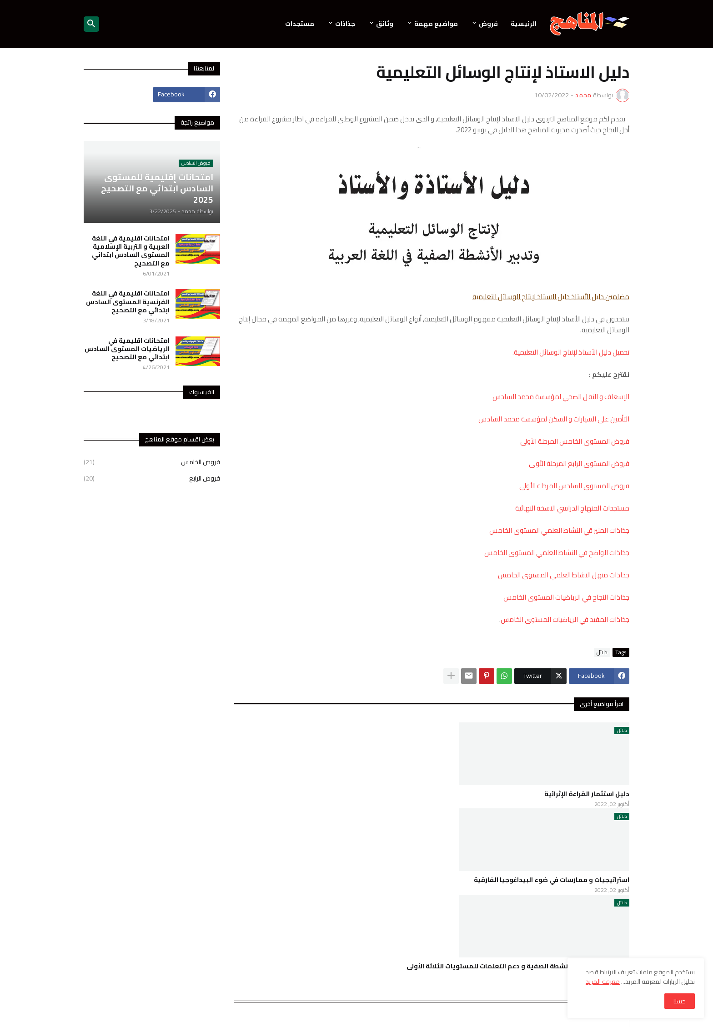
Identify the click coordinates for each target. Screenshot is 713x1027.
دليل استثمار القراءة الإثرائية (586, 794)
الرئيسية (524, 24)
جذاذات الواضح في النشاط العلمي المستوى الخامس (556, 552)
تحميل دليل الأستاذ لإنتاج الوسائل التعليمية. (570, 352)
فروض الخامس (152, 463)
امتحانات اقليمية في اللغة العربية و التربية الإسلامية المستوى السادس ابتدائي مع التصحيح (131, 250)
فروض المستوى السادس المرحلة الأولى (574, 485)
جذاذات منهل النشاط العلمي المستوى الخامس (563, 574)
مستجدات (299, 24)
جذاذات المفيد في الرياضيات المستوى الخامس (565, 619)
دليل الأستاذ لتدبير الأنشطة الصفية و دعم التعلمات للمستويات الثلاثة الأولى (518, 966)
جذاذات (345, 24)
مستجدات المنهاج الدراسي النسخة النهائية (572, 508)
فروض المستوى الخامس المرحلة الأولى (574, 441)
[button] (91, 24)
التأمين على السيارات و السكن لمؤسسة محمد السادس (553, 419)
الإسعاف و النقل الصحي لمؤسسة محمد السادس (560, 396)
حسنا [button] (679, 1001)
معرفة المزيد (603, 981)
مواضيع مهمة (436, 24)
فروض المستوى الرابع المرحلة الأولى (579, 463)
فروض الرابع (152, 477)
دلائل (602, 652)
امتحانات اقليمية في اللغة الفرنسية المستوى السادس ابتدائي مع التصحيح (128, 301)
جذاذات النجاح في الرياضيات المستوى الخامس (566, 597)
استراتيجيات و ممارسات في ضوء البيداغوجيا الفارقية (551, 880)
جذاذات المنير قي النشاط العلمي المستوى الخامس (559, 530)
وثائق (384, 24)
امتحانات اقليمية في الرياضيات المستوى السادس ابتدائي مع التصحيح (127, 348)
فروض (488, 24)
